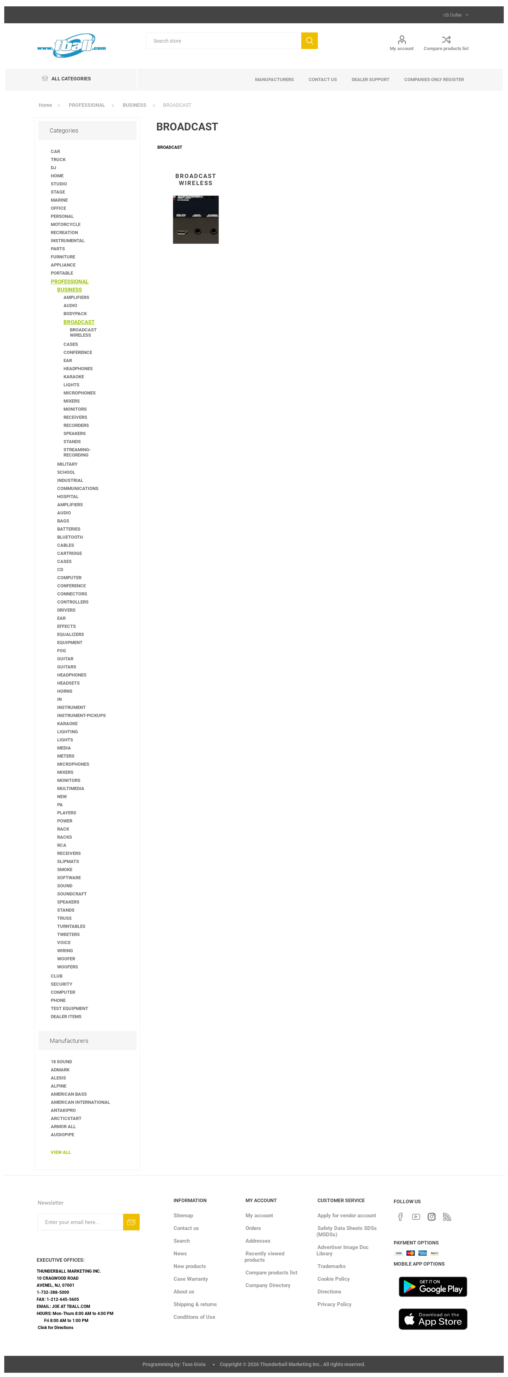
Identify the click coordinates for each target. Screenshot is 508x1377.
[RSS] (447, 1216)
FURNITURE (63, 256)
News (180, 1253)
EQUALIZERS (70, 634)
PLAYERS (66, 812)
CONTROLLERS (73, 602)
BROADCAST (79, 322)
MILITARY (67, 464)
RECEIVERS (75, 417)
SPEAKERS (75, 433)
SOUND (64, 885)
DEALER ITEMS (66, 1016)
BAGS (63, 521)
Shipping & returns (195, 1304)
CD (60, 569)
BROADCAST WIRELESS (196, 179)
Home (45, 105)
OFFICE (58, 208)
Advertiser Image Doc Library (342, 1250)
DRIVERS (66, 610)
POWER (64, 821)
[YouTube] (416, 1216)
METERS (65, 756)
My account (401, 48)
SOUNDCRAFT (72, 893)
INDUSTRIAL (70, 480)
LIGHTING (67, 731)
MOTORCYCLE (65, 224)
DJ (53, 167)
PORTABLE (62, 273)
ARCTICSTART (66, 1118)
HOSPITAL (68, 496)
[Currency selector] (455, 15)
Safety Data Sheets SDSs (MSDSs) (346, 1231)
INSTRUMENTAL (68, 240)
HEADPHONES (78, 368)
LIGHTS (71, 384)
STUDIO (59, 183)
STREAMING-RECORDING (77, 452)
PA (60, 804)
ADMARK (60, 1069)
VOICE (64, 942)
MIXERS (72, 401)
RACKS (64, 837)
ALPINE (58, 1086)
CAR (55, 151)
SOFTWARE (69, 877)
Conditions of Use (194, 1317)
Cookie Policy (334, 1279)
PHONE (58, 1000)
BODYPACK (75, 313)
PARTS (58, 248)
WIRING (65, 950)
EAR (68, 360)
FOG (61, 650)
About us (184, 1292)
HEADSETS (68, 683)
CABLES (65, 545)
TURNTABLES (71, 926)
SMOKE (64, 869)
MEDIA (64, 748)
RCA (61, 845)
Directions (329, 1292)
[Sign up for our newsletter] (80, 1222)
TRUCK (58, 159)
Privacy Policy (335, 1304)
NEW (62, 796)
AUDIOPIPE (62, 1134)
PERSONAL (62, 216)
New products (190, 1266)
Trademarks (332, 1266)
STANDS (72, 441)
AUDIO (70, 305)
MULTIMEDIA (70, 788)
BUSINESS (69, 290)
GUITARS (66, 666)
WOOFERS (67, 966)
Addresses (258, 1241)
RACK (63, 829)
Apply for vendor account (347, 1215)
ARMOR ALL (63, 1126)
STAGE (58, 192)
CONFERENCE (78, 352)
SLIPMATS (68, 861)
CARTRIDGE (69, 553)
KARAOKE (74, 376)
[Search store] (223, 40)
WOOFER (66, 958)
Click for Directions (55, 1327)
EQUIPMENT (70, 642)
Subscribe (131, 1222)
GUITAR (65, 658)
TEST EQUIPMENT (69, 1008)
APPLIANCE (63, 265)
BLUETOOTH (70, 537)
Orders (253, 1228)
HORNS (64, 691)
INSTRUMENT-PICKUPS (81, 715)
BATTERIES (68, 529)
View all (61, 1152)
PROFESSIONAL (70, 282)
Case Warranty (191, 1279)
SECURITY (61, 984)
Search (309, 40)
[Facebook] (400, 1216)
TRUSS (64, 918)
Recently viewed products (264, 1256)
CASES (71, 344)
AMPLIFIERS (76, 297)
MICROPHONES (80, 393)
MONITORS (75, 409)
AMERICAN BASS (69, 1094)
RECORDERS (76, 425)
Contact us (186, 1228)
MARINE (59, 200)
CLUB (56, 976)
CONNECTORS (72, 593)
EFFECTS (66, 626)
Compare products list (446, 48)
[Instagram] (431, 1216)
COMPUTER (69, 577)
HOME (57, 175)
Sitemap (183, 1215)
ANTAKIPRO (63, 1110)
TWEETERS (68, 934)
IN (59, 699)
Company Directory (268, 1285)
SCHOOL (66, 472)
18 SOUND (61, 1061)
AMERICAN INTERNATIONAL (80, 1102)
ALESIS (58, 1078)
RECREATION (64, 232)
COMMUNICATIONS (77, 488)
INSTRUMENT (71, 707)
